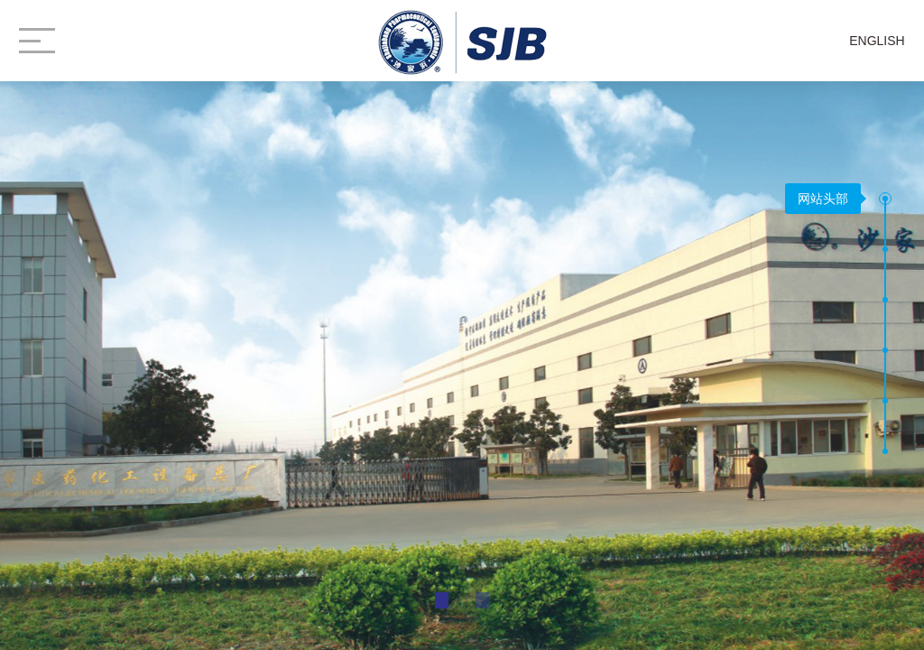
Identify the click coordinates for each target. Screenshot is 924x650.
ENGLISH (876, 40)
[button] (885, 198)
